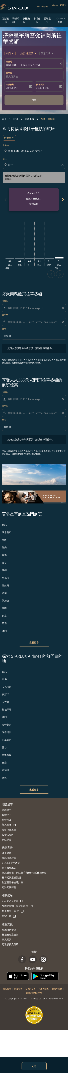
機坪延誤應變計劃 (11, 877)
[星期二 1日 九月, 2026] (59, 257)
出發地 (9, 61)
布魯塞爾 (6, 755)
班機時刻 (15, 20)
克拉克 (5, 585)
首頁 (4, 118)
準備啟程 (36, 20)
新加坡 (5, 600)
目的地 (9, 73)
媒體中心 (6, 814)
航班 (15, 118)
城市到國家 (44, 988)
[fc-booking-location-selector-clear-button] (61, 63)
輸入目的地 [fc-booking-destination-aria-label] (12, 76)
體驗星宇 (47, 20)
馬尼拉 (5, 577)
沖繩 (4, 570)
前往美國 (29, 118)
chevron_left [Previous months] (5, 200)
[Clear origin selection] (63, 151)
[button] (27, 53)
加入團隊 (9, 824)
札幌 (4, 608)
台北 (4, 524)
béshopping (42, 6)
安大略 (5, 701)
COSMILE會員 (60, 20)
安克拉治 (6, 686)
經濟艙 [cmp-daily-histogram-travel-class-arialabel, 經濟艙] (7, 137)
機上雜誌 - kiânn (13, 911)
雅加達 (5, 770)
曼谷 (4, 562)
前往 (5, 159)
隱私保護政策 (9, 858)
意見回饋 (6, 939)
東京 (4, 615)
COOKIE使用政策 (11, 862)
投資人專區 (8, 834)
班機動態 (26, 20)
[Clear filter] (63, 308)
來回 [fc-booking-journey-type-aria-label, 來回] (8, 53)
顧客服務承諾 (9, 867)
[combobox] (34, 151)
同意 (34, 1066)
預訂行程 (5, 20)
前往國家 (7, 988)
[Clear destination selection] (63, 165)
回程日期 (40, 84)
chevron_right (60, 274)
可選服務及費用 (10, 944)
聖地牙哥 (6, 709)
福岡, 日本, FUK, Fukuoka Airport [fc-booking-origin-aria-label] (23, 65)
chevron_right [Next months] (62, 200)
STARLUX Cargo (12, 901)
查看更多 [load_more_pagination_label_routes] (34, 642)
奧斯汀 (5, 694)
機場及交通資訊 (10, 934)
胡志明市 (6, 532)
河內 (4, 547)
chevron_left (51, 274)
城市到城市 (30, 988)
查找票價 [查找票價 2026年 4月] (33, 203)
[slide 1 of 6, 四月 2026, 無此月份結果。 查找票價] (33, 199)
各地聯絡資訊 (9, 929)
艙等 (4, 328)
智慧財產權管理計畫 (12, 882)
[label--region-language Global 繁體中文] (59, 7)
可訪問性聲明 (9, 887)
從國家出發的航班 (34, 992)
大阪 (4, 539)
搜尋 (34, 99)
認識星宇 (6, 809)
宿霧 (4, 592)
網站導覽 (6, 839)
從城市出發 (57, 988)
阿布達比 (6, 732)
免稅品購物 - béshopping (17, 906)
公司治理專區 (9, 829)
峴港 (4, 555)
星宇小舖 (9, 916)
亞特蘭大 (6, 724)
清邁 (4, 623)
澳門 (4, 630)
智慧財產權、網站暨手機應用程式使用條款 (24, 872)
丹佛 (4, 679)
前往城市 (18, 988)
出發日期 (10, 84)
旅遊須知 (6, 819)
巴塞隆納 (6, 739)
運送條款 (6, 853)
